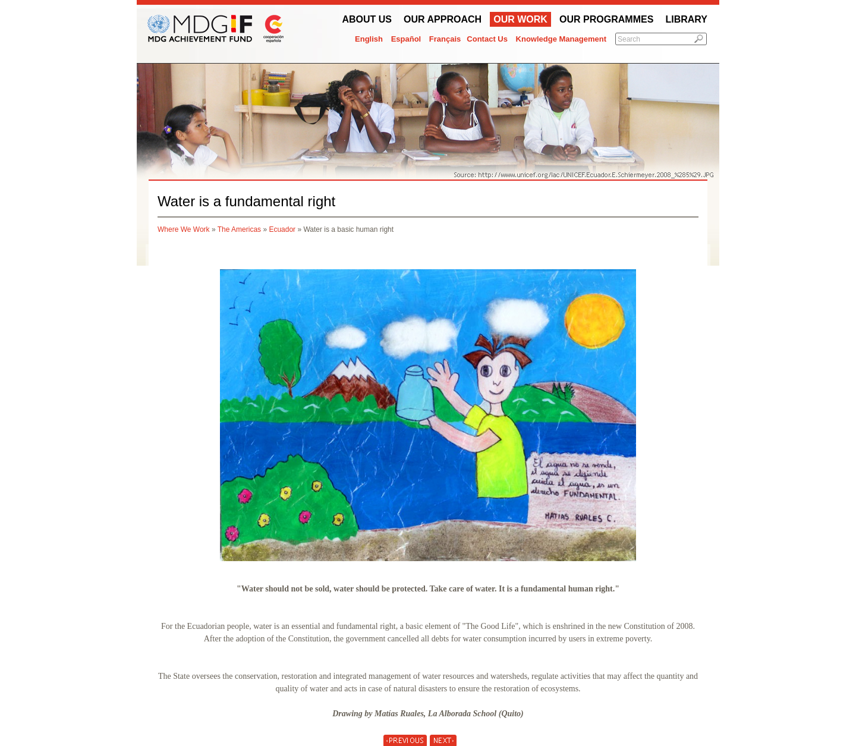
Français (445, 38)
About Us (367, 19)
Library (686, 19)
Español (406, 38)
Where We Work (184, 229)
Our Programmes (606, 19)
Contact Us (487, 38)
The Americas (239, 229)
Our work (520, 19)
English (369, 38)
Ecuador (282, 229)
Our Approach (443, 19)
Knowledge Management (561, 38)
